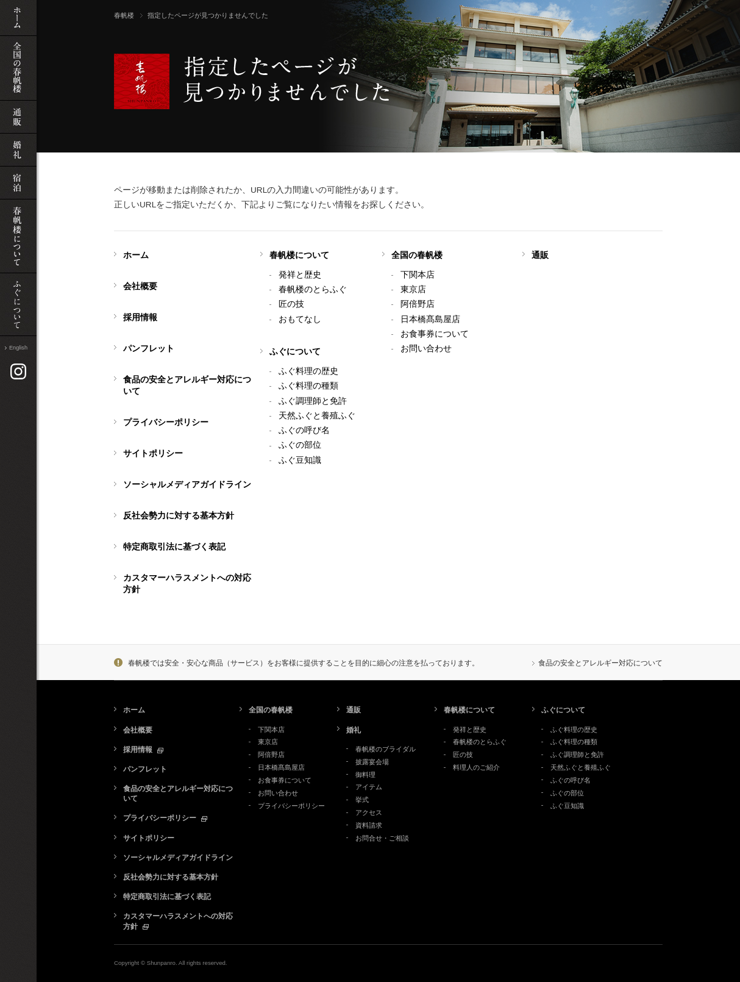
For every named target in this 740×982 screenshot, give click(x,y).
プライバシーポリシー (165, 422)
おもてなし (300, 319)
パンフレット (148, 348)
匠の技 (291, 304)
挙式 (362, 799)
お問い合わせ (426, 348)
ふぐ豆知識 (300, 460)
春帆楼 (124, 15)
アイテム (368, 786)
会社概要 (140, 286)
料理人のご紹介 (476, 767)
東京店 (413, 289)
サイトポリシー (153, 453)
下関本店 (417, 274)
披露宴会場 (372, 761)
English (18, 348)
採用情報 (140, 317)
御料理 (365, 774)
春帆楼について (299, 255)
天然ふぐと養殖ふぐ (317, 415)
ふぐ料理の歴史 (308, 371)
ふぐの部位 (300, 445)
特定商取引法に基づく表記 (174, 546)
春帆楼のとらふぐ (313, 289)
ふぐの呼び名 (304, 430)
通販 (540, 255)
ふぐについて (295, 351)
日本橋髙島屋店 (430, 319)
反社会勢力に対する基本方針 (178, 515)
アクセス (368, 812)
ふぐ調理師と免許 (313, 401)
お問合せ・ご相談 (382, 838)
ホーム (136, 255)
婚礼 (353, 730)
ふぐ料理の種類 (308, 385)
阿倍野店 (417, 304)
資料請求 (368, 825)
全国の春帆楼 (417, 255)
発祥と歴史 (300, 274)
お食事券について (434, 334)
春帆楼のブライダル (385, 749)
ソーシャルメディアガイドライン (187, 484)
